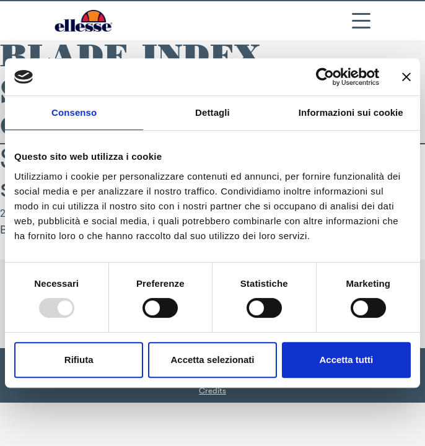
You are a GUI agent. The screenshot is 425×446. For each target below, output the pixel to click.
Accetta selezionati (212, 359)
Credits (212, 390)
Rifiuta (79, 359)
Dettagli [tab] (212, 112)
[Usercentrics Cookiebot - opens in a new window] (325, 77)
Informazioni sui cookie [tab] (351, 112)
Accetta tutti (346, 359)
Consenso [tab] (74, 112)
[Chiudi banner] (406, 76)
